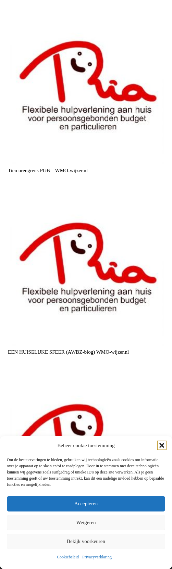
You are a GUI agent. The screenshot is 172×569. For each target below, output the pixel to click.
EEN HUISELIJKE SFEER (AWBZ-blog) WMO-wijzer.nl (68, 352)
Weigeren (86, 522)
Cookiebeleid (68, 557)
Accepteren (86, 503)
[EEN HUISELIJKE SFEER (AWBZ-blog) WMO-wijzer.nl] (86, 267)
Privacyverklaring (97, 557)
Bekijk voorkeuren (86, 541)
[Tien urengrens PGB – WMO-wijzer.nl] (86, 86)
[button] (161, 445)
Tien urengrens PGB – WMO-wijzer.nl (48, 170)
